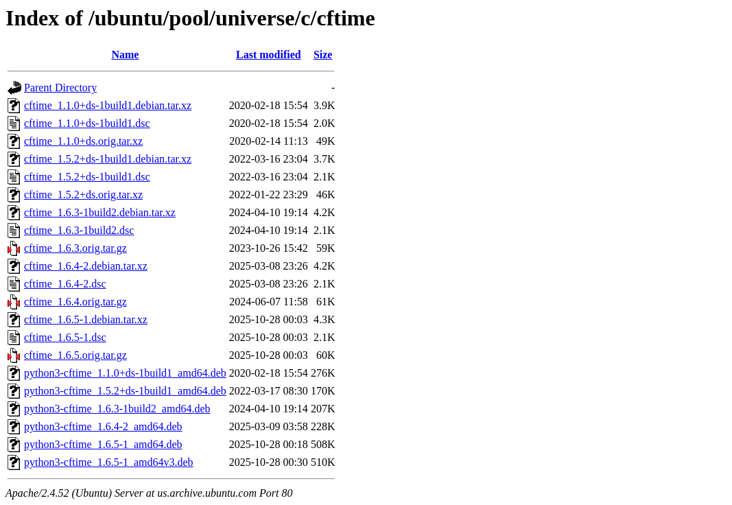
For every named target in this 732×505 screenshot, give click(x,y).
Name (125, 54)
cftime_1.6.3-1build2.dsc (79, 230)
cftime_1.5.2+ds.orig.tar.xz (83, 194)
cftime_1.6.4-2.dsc (65, 284)
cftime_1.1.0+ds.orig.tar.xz (83, 141)
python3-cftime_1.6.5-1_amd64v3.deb (108, 462)
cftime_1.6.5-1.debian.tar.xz (85, 319)
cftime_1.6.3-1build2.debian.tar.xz (100, 212)
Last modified (268, 54)
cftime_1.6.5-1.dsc (65, 337)
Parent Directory (60, 87)
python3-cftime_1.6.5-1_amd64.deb (103, 444)
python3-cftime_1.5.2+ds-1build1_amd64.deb (125, 391)
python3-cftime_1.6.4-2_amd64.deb (103, 426)
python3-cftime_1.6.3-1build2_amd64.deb (117, 408)
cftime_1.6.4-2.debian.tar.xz (85, 266)
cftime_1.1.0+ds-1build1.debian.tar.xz (107, 105)
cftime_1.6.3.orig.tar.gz (75, 248)
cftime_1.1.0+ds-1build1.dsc (87, 123)
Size (323, 54)
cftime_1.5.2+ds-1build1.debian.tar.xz (107, 159)
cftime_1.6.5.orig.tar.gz (75, 355)
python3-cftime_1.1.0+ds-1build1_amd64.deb (125, 373)
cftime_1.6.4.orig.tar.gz (75, 301)
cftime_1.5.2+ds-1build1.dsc (87, 177)
